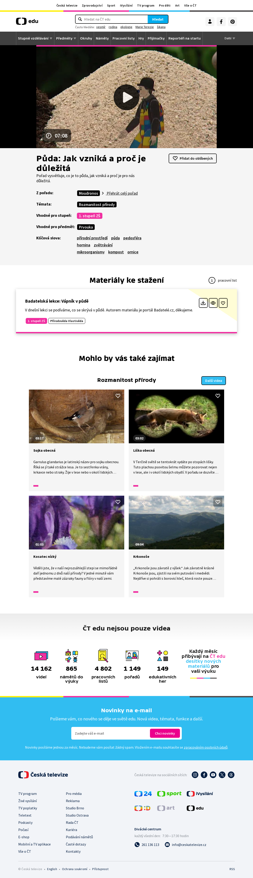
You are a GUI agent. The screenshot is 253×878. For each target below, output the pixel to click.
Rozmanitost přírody (97, 204)
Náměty (102, 38)
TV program (145, 5)
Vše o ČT (190, 5)
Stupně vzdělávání (33, 38)
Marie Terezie (145, 27)
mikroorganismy (91, 252)
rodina (113, 27)
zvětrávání (103, 245)
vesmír (101, 27)
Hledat (157, 19)
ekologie (126, 27)
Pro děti (164, 5)
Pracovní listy (124, 38)
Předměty (64, 38)
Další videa (213, 380)
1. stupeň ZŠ (89, 215)
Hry (141, 38)
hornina (83, 245)
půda (115, 238)
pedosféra (132, 238)
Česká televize (66, 5)
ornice (132, 252)
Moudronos (88, 193)
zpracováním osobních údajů (206, 747)
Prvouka (86, 227)
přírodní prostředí (92, 238)
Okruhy (86, 38)
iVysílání (126, 5)
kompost (116, 252)
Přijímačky (156, 38)
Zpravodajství (92, 5)
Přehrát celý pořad (122, 193)
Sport (111, 5)
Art (177, 5)
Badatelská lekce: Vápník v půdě (57, 301)
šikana (161, 27)
